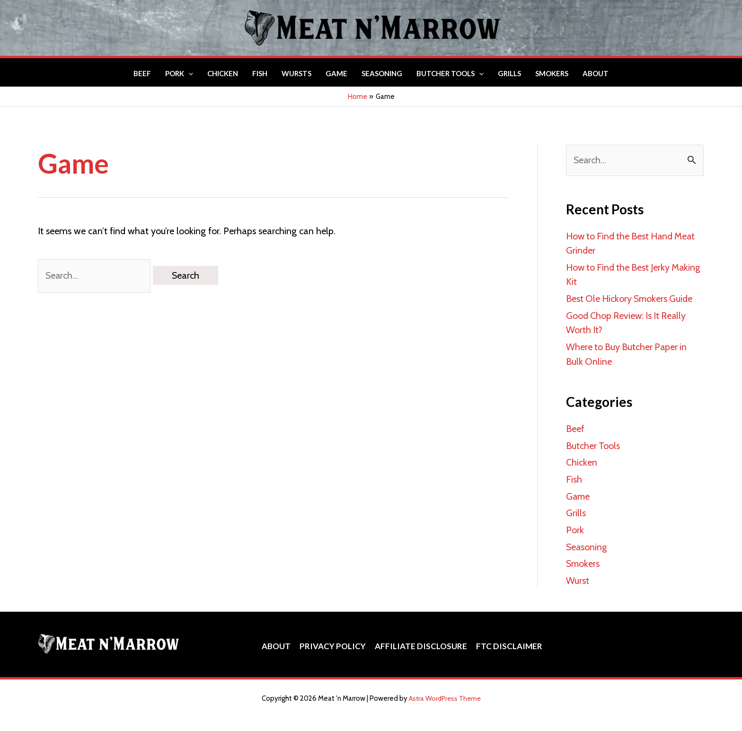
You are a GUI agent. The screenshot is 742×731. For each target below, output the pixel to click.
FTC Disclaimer (508, 641)
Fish (574, 476)
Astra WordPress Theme (445, 693)
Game (578, 492)
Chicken (581, 459)
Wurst (577, 575)
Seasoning (587, 542)
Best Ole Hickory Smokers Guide (630, 297)
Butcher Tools (593, 443)
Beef (575, 426)
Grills (576, 509)
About (277, 641)
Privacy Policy (333, 641)
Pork (575, 525)
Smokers (583, 558)
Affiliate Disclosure (420, 641)
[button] (188, 73)
